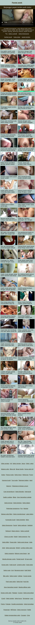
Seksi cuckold (12, 33)
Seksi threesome (24, 33)
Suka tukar (17, 37)
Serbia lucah (8, 37)
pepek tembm (26, 37)
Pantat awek (17, 3)
